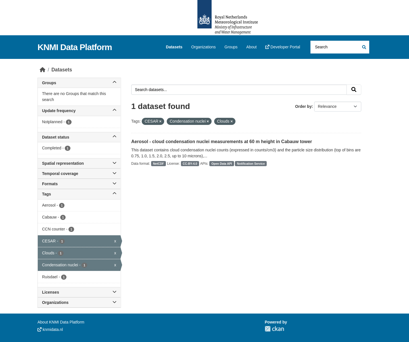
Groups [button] (79, 82)
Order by (303, 106)
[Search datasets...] (339, 47)
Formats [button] (79, 183)
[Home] (42, 70)
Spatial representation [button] (79, 163)
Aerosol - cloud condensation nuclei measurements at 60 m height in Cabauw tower (221, 141)
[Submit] (364, 47)
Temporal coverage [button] (79, 173)
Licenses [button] (79, 292)
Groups (230, 47)
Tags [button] (79, 194)
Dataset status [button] (79, 137)
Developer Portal (282, 47)
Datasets (174, 47)
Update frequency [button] (79, 110)
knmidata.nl (50, 329)
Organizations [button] (79, 302)
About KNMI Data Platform (60, 322)
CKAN (274, 329)
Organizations (203, 47)
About (251, 47)
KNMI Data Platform (74, 47)
